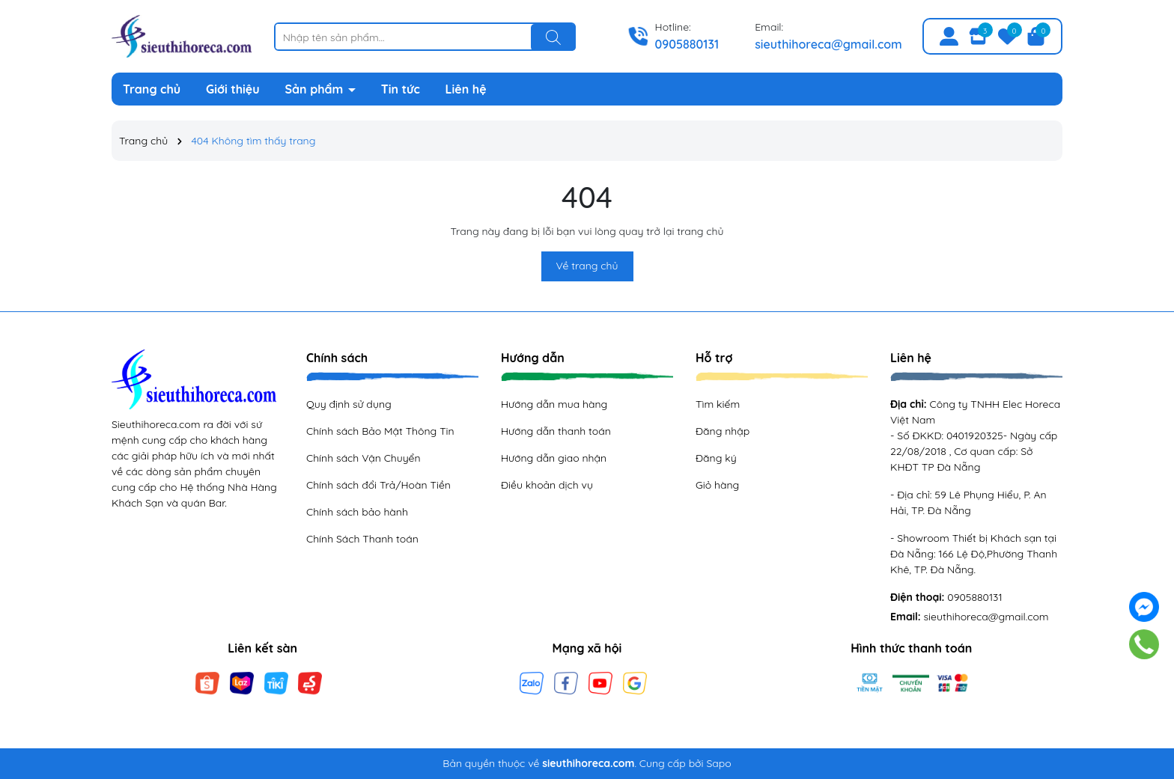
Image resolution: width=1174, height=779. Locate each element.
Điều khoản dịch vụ (547, 485)
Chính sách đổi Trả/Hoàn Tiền (378, 485)
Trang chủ (151, 89)
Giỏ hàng (717, 485)
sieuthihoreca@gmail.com (828, 44)
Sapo (718, 763)
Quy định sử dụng (349, 404)
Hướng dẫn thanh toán (556, 431)
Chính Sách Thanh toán (362, 539)
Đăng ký (716, 458)
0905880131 (687, 44)
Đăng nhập (722, 431)
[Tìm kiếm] (553, 37)
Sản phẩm (316, 89)
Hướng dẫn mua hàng (554, 404)
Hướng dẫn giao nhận (553, 458)
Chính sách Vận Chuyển (363, 458)
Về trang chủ (587, 265)
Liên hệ (466, 89)
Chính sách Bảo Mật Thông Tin (380, 431)
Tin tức (400, 89)
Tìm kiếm (718, 404)
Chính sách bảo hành (357, 512)
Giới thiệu (233, 89)
